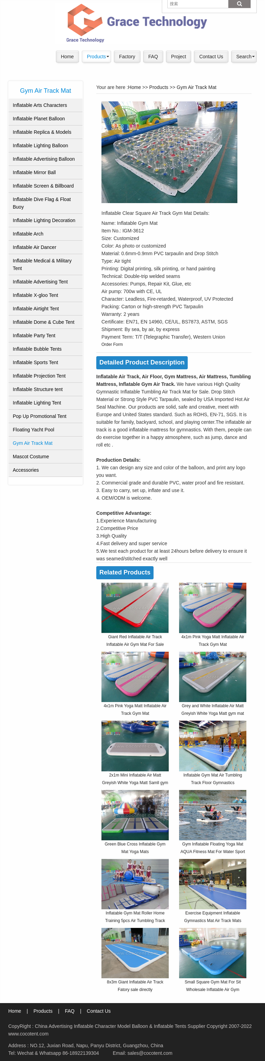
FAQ (153, 56)
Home (67, 56)
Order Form (112, 344)
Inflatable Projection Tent (39, 376)
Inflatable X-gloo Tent (35, 295)
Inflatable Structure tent (38, 389)
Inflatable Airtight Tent (36, 308)
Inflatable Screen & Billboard (43, 186)
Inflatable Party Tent (34, 335)
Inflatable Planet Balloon (39, 118)
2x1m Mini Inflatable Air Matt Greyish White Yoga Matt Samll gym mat (135, 783)
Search (244, 56)
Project (178, 56)
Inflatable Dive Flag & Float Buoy (42, 203)
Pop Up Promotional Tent (39, 416)
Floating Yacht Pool (33, 429)
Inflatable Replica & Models (42, 132)
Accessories (26, 470)
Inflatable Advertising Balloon (44, 159)
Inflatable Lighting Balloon (40, 145)
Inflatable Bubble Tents (37, 349)
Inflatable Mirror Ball (34, 172)
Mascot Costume (31, 456)
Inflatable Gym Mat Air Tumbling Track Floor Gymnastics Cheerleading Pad (212, 783)
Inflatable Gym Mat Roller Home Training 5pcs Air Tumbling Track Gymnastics (135, 921)
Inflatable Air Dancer (34, 247)
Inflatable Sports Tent (35, 362)
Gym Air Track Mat (32, 443)
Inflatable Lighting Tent (37, 403)
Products (96, 56)
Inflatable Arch (28, 234)
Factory (127, 56)
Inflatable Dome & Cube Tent (44, 322)
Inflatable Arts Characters (40, 105)
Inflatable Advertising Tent (40, 281)
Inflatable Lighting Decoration (44, 220)
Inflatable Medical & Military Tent (42, 264)
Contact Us (211, 56)
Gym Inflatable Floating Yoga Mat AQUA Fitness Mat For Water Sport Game (212, 852)
